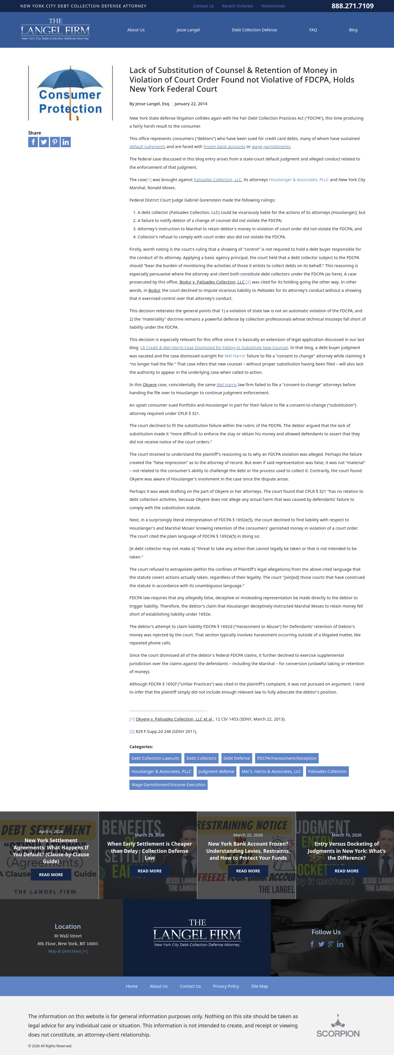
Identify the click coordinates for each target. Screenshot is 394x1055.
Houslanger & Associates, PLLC (299, 179)
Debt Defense (236, 758)
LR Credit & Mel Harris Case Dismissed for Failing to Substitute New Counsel (214, 347)
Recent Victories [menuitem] (237, 6)
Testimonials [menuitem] (273, 6)
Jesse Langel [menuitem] (188, 29)
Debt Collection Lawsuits (155, 758)
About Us (159, 986)
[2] (248, 282)
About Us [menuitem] (136, 29)
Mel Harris (227, 384)
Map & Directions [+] (67, 951)
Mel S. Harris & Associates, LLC (271, 771)
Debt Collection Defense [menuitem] (254, 29)
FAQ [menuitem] (313, 29)
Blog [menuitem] (353, 29)
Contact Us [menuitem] (203, 6)
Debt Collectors (202, 758)
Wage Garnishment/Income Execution (168, 784)
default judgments (147, 146)
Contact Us (190, 986)
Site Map (259, 986)
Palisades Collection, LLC (218, 179)
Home (132, 986)
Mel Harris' (235, 356)
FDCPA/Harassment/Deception (287, 758)
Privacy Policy (226, 986)
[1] (149, 179)
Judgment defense (216, 771)
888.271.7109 (353, 6)
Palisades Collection (327, 771)
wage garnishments (271, 146)
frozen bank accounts (224, 146)
